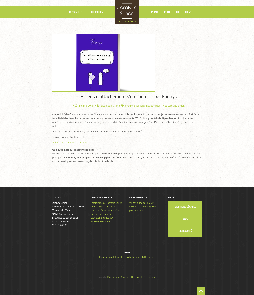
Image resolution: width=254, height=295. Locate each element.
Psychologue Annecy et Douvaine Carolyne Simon (132, 277)
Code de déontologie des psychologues (119, 257)
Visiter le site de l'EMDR (141, 203)
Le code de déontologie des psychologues (143, 208)
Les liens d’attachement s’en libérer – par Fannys (127, 96)
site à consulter (109, 106)
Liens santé (185, 231)
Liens (188, 12)
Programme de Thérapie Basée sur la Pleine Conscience (106, 204)
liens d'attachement (150, 106)
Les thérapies (94, 12)
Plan (167, 12)
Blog (177, 12)
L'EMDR (155, 12)
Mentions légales (185, 207)
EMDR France (148, 257)
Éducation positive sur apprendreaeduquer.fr (101, 219)
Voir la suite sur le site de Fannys (70, 142)
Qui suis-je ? (74, 12)
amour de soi (132, 106)
